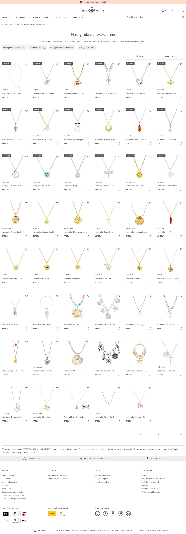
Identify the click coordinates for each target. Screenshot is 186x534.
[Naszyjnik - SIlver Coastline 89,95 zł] (108, 358)
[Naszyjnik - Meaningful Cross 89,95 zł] (15, 127)
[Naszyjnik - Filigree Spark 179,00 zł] (77, 173)
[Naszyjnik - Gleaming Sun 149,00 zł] (170, 173)
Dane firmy (145, 485)
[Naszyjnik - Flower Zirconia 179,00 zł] (15, 266)
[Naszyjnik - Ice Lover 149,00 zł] (46, 173)
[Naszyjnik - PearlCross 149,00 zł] (108, 219)
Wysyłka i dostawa (9, 482)
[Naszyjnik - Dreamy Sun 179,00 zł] (77, 266)
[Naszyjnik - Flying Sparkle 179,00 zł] (108, 173)
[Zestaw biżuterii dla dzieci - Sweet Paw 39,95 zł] (77, 404)
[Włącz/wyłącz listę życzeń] (26, 64)
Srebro (47, 17)
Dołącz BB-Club (8, 475)
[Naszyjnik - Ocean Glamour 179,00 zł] (46, 81)
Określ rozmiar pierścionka (13, 495)
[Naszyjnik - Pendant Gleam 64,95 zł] (77, 81)
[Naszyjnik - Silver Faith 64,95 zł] (170, 358)
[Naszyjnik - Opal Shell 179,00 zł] (139, 266)
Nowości (7, 17)
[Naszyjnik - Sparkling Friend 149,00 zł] (77, 127)
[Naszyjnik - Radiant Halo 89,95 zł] (108, 127)
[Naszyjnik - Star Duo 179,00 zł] (108, 266)
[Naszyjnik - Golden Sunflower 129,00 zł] (46, 219)
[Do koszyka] (26, 97)
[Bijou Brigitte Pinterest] (120, 513)
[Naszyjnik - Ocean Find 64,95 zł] (77, 358)
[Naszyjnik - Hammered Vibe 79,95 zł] (77, 219)
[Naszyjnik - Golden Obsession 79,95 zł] (170, 266)
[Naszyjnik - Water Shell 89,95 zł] (15, 219)
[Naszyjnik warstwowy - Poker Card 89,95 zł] (170, 312)
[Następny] (181, 434)
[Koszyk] (183, 10)
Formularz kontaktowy (57, 475)
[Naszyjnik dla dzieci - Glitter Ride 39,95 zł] (139, 404)
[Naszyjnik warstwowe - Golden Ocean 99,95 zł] (139, 358)
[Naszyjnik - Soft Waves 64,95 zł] (46, 312)
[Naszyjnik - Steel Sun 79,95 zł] (46, 404)
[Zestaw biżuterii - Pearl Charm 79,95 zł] (15, 81)
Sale (66, 17)
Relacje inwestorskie (103, 475)
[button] (172, 10)
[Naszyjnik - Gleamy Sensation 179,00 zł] (170, 127)
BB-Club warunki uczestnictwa (153, 478)
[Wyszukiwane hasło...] (154, 17)
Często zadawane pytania (12, 492)
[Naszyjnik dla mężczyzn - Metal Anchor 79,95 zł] (46, 358)
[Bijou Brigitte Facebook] (105, 513)
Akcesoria (34, 17)
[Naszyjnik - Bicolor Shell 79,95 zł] (15, 404)
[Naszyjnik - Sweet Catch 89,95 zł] (108, 404)
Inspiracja (78, 17)
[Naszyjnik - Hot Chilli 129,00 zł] (170, 219)
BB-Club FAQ (7, 478)
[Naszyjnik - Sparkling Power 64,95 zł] (139, 81)
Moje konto (6, 488)
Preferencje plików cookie (152, 492)
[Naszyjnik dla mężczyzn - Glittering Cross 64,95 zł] (139, 312)
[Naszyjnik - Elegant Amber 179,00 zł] (139, 127)
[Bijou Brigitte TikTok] (97, 513)
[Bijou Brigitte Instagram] (113, 513)
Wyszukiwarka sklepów (57, 478)
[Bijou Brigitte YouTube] (128, 513)
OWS (143, 475)
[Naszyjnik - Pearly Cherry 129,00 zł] (46, 127)
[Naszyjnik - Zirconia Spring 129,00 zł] (170, 81)
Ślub (57, 17)
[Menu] (139, 56)
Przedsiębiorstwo (102, 482)
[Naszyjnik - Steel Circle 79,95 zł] (139, 173)
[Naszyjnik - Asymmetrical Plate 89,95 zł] (139, 219)
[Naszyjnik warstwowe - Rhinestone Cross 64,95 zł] (108, 81)
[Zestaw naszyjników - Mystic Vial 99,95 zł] (15, 358)
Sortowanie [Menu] (170, 56)
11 (175, 434)
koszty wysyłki (89, 530)
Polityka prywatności (150, 482)
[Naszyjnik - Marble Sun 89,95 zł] (77, 312)
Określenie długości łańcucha (14, 498)
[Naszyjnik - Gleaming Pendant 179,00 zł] (15, 173)
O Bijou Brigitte (101, 478)
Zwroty (5, 485)
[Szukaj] (183, 17)
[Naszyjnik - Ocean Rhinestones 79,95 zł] (108, 312)
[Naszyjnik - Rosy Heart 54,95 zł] (15, 312)
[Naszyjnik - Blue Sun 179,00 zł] (46, 266)
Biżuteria (20, 17)
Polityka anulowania (149, 488)
